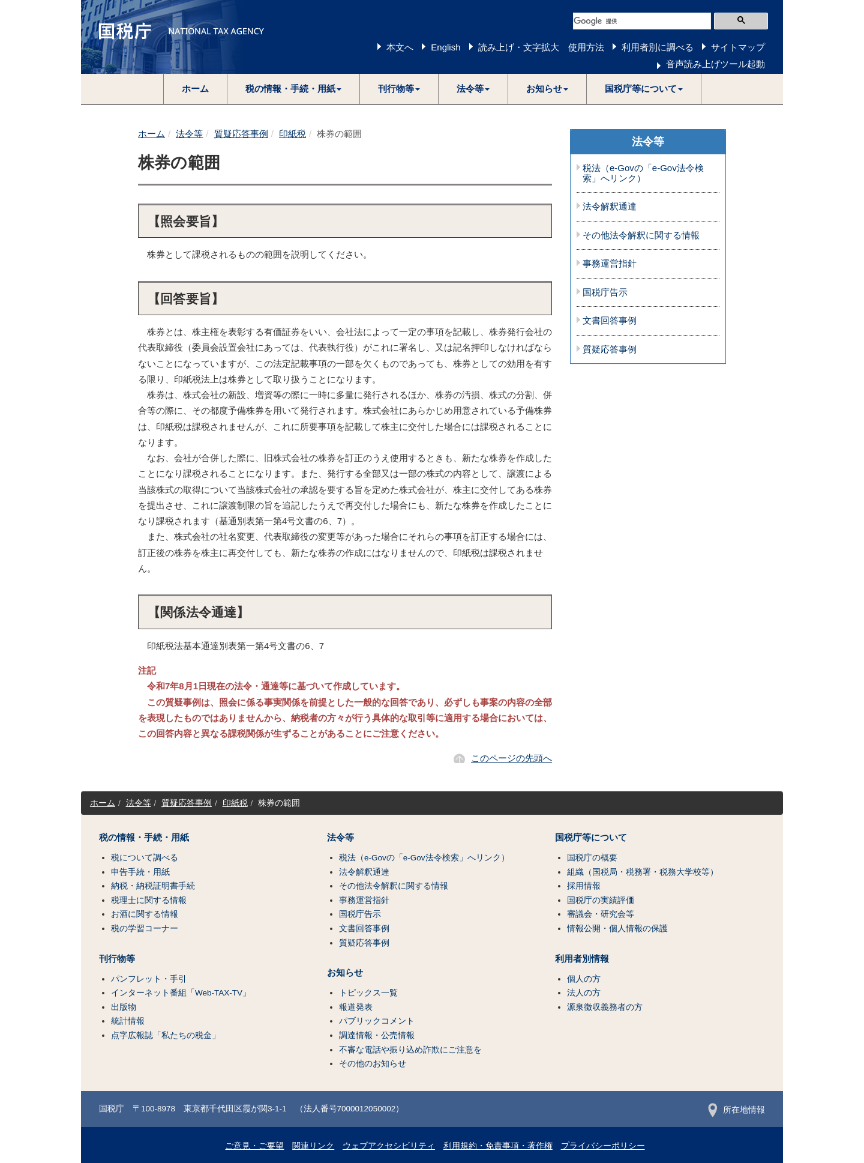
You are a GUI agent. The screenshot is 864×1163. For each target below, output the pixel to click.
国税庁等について (591, 837)
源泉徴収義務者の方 (605, 1007)
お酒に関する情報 (144, 914)
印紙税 (292, 133)
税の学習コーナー (144, 928)
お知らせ (345, 972)
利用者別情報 (582, 959)
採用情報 (584, 885)
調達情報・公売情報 (377, 1035)
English (445, 47)
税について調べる (144, 857)
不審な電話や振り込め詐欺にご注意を (410, 1049)
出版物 (123, 1007)
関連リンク (313, 1145)
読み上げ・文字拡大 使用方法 (541, 47)
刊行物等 (117, 959)
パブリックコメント (377, 1021)
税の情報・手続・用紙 (144, 837)
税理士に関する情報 (149, 900)
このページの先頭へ (511, 758)
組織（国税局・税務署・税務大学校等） (642, 872)
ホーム (195, 88)
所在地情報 (736, 1109)
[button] (293, 89)
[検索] (642, 21)
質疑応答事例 (241, 133)
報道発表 (356, 1007)
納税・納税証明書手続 (153, 885)
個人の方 (584, 978)
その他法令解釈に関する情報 (641, 235)
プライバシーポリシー (603, 1145)
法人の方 (584, 992)
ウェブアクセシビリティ (389, 1145)
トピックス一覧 (368, 992)
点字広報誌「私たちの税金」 (165, 1035)
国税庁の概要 (592, 857)
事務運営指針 (610, 263)
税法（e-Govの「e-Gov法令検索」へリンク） (643, 173)
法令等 (189, 133)
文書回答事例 (610, 320)
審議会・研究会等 (600, 914)
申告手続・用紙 (140, 872)
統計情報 (128, 1021)
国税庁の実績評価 (600, 900)
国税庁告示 (605, 292)
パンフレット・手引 (149, 978)
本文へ (399, 47)
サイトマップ (738, 47)
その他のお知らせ (372, 1063)
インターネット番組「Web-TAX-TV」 (181, 992)
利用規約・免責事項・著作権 (498, 1145)
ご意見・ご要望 (254, 1145)
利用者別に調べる (658, 47)
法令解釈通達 (610, 206)
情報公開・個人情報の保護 (617, 928)
